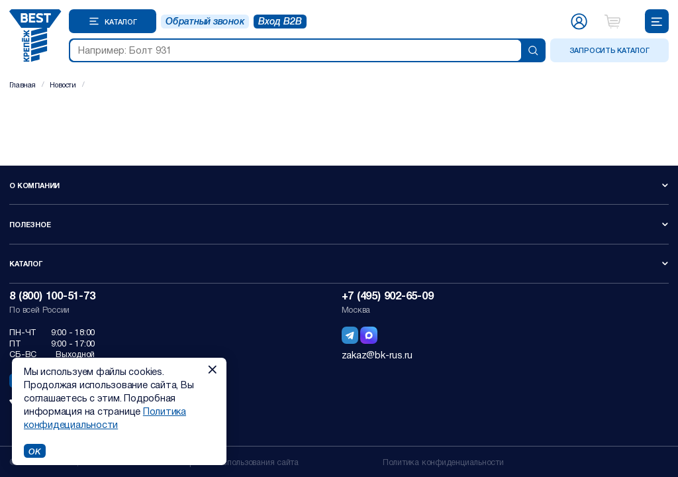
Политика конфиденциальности (443, 461)
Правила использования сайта (241, 461)
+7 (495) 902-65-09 (388, 295)
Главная (22, 84)
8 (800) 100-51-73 (52, 295)
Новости (62, 84)
